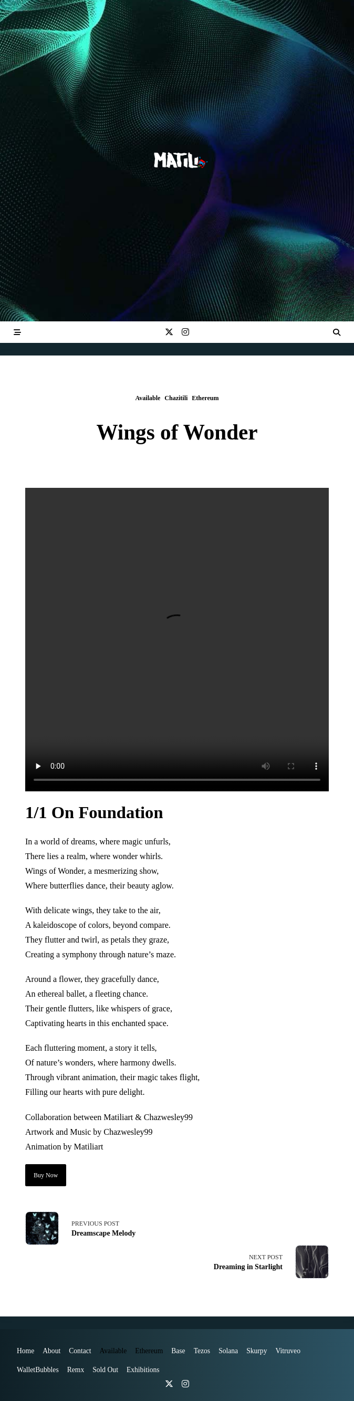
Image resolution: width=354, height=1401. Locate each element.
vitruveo (287, 1351)
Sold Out (105, 1370)
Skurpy (256, 1351)
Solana (228, 1351)
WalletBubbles (38, 1370)
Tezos (202, 1351)
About (51, 1351)
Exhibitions (143, 1370)
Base (178, 1351)
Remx (75, 1370)
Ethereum (205, 398)
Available (148, 398)
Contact (80, 1351)
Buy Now (46, 1175)
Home (25, 1351)
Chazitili (176, 398)
